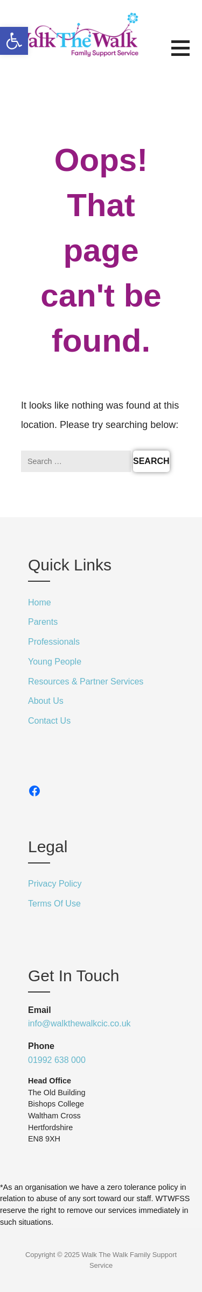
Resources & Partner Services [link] (85, 681)
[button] (186, 55)
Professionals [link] (54, 641)
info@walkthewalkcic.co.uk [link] (79, 1023)
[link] (14, 41)
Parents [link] (43, 621)
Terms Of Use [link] (54, 903)
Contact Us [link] (49, 720)
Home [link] (39, 602)
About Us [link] (46, 700)
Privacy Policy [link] (55, 883)
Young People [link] (54, 661)
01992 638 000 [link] (57, 1060)
